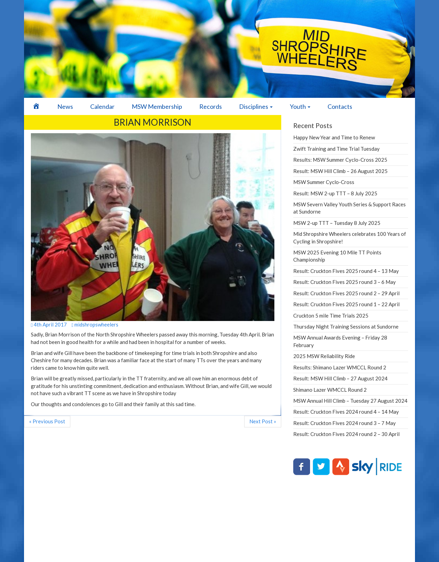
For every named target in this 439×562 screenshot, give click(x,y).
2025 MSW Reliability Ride (324, 356)
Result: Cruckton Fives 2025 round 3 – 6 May (344, 282)
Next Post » (262, 421)
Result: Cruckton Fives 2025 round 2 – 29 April (346, 293)
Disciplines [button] (256, 106)
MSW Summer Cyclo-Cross (323, 182)
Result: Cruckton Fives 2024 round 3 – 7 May (344, 423)
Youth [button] (300, 106)
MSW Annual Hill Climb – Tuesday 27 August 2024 (350, 401)
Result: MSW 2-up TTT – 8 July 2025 (335, 193)
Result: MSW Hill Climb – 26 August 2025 (340, 171)
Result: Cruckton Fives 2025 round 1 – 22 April (346, 304)
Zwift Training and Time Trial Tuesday (336, 149)
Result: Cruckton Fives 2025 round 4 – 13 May (346, 271)
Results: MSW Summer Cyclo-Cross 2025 (340, 160)
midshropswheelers (94, 324)
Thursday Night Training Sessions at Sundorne (346, 326)
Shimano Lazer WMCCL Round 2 (330, 390)
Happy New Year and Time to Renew (334, 137)
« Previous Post (47, 421)
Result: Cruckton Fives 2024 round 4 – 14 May (346, 412)
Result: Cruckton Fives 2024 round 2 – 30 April (346, 434)
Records (210, 106)
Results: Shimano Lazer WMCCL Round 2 (339, 367)
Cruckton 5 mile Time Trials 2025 (330, 315)
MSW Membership (157, 106)
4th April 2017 (49, 324)
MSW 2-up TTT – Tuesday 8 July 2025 (336, 223)
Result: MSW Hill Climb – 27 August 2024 (340, 378)
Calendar (102, 106)
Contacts (340, 106)
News (65, 106)
